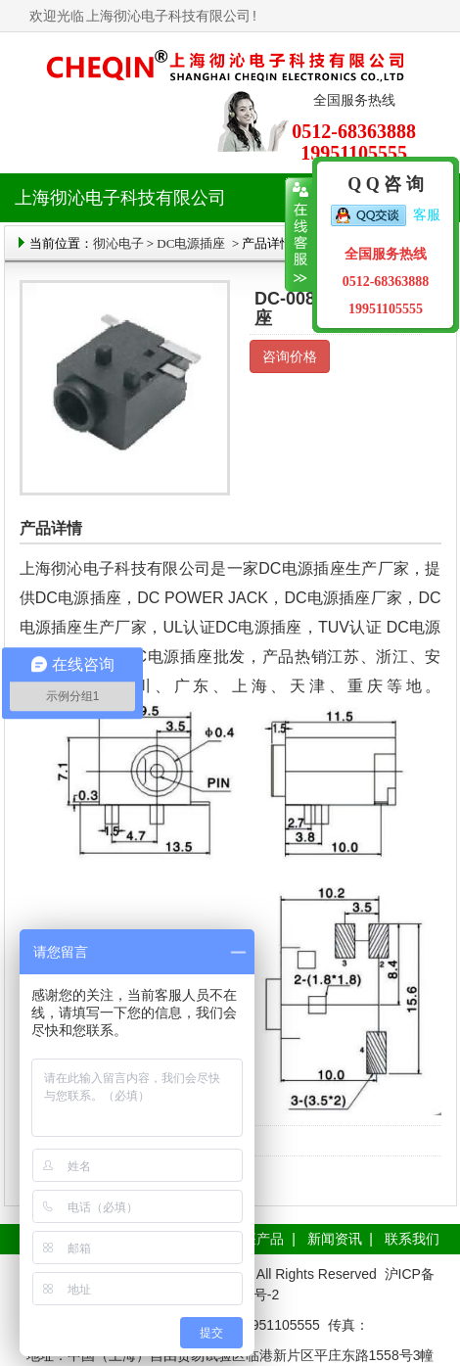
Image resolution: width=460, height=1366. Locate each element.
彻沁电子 (118, 243)
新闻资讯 (334, 1239)
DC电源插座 (192, 243)
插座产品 (256, 1239)
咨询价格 (289, 356)
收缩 (299, 235)
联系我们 (412, 1239)
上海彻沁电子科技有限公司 (168, 16)
